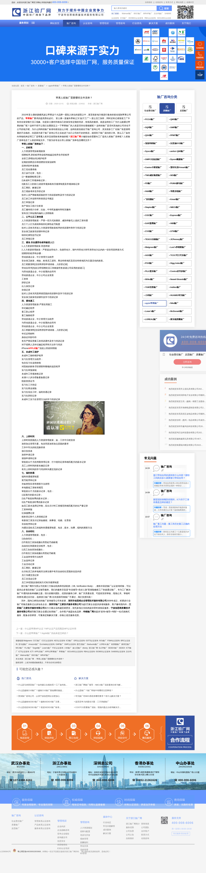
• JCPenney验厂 (176, 239)
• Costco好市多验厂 (178, 271)
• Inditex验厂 (175, 287)
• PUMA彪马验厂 (176, 183)
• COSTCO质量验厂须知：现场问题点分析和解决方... (97, 707)
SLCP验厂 (103, 648)
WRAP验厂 (147, 13)
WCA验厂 (20, 648)
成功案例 (169, 23)
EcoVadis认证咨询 (47, 644)
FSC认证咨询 (57, 648)
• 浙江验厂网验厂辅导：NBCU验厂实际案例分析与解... (98, 685)
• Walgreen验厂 (151, 247)
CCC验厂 (37, 641)
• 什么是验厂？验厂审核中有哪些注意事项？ (93, 690)
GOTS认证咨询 (92, 641)
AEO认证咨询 (59, 641)
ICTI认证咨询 (23, 652)
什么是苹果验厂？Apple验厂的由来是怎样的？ (47, 633)
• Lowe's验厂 (150, 311)
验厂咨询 (71, 23)
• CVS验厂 (148, 231)
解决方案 (153, 23)
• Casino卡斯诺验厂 (153, 167)
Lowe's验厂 (46, 648)
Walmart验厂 (127, 13)
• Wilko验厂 (149, 279)
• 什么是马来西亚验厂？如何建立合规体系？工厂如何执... (42, 685)
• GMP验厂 (174, 127)
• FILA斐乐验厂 (151, 271)
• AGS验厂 (148, 255)
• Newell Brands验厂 (178, 279)
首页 (22, 86)
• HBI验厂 (173, 223)
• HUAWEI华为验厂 (177, 295)
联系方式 (169, 2)
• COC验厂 (149, 215)
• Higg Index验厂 (177, 263)
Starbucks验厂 (93, 644)
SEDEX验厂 (113, 648)
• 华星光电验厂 (175, 191)
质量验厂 (41, 86)
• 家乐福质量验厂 (176, 319)
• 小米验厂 (148, 295)
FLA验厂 (28, 648)
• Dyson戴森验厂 (176, 159)
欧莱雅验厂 (115, 644)
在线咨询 (159, 2)
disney (85, 648)
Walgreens (27, 641)
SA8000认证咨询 (118, 652)
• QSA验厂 (148, 135)
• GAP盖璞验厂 (150, 223)
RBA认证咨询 (150, 18)
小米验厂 (68, 648)
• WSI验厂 (173, 175)
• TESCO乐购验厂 (152, 239)
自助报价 (148, 2)
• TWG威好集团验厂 (153, 175)
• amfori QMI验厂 (177, 151)
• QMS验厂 (174, 119)
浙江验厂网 (93, 648)
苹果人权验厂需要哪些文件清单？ (50, 659)
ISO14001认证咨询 (75, 652)
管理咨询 (120, 23)
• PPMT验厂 (174, 135)
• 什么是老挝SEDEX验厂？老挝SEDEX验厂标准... (39, 707)
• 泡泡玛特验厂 (150, 143)
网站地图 (179, 2)
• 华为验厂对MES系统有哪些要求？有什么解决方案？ (97, 696)
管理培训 (104, 23)
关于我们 (186, 23)
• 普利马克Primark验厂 (179, 167)
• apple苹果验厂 (151, 303)
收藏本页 (190, 2)
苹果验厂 (62, 652)
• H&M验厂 (149, 191)
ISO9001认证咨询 (136, 18)
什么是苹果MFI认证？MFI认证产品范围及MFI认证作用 (50, 628)
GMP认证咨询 (70, 644)
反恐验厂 (184, 110)
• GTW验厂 (174, 231)
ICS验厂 (123, 18)
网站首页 (54, 23)
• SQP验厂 (148, 127)
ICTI (32, 652)
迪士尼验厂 (77, 648)
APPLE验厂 (39, 652)
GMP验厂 (59, 644)
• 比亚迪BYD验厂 (177, 143)
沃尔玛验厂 (158, 13)
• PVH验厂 (148, 263)
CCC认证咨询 (47, 641)
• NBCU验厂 (174, 207)
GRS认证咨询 (79, 641)
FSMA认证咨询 (113, 641)
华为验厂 (102, 641)
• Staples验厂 (150, 207)
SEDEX (122, 648)
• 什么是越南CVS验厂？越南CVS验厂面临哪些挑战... (40, 690)
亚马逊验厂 (23, 644)
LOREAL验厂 (104, 644)
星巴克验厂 (81, 644)
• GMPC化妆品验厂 (152, 159)
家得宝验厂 (126, 644)
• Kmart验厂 (174, 199)
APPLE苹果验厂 (51, 652)
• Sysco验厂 (149, 151)
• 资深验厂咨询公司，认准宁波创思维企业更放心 (38, 696)
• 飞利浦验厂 (149, 199)
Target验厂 (36, 648)
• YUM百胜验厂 (151, 287)
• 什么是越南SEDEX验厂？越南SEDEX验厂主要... (39, 702)
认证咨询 (87, 23)
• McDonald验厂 (176, 311)
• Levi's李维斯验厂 (177, 247)
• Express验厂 (175, 215)
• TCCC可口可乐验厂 (178, 255)
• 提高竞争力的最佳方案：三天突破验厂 (91, 702)
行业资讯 (137, 23)
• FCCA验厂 (149, 119)
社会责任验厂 (150, 110)
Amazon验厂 (34, 644)
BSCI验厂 (138, 13)
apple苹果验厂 (54, 86)
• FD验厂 (148, 183)
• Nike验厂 (174, 303)
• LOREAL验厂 (150, 319)
